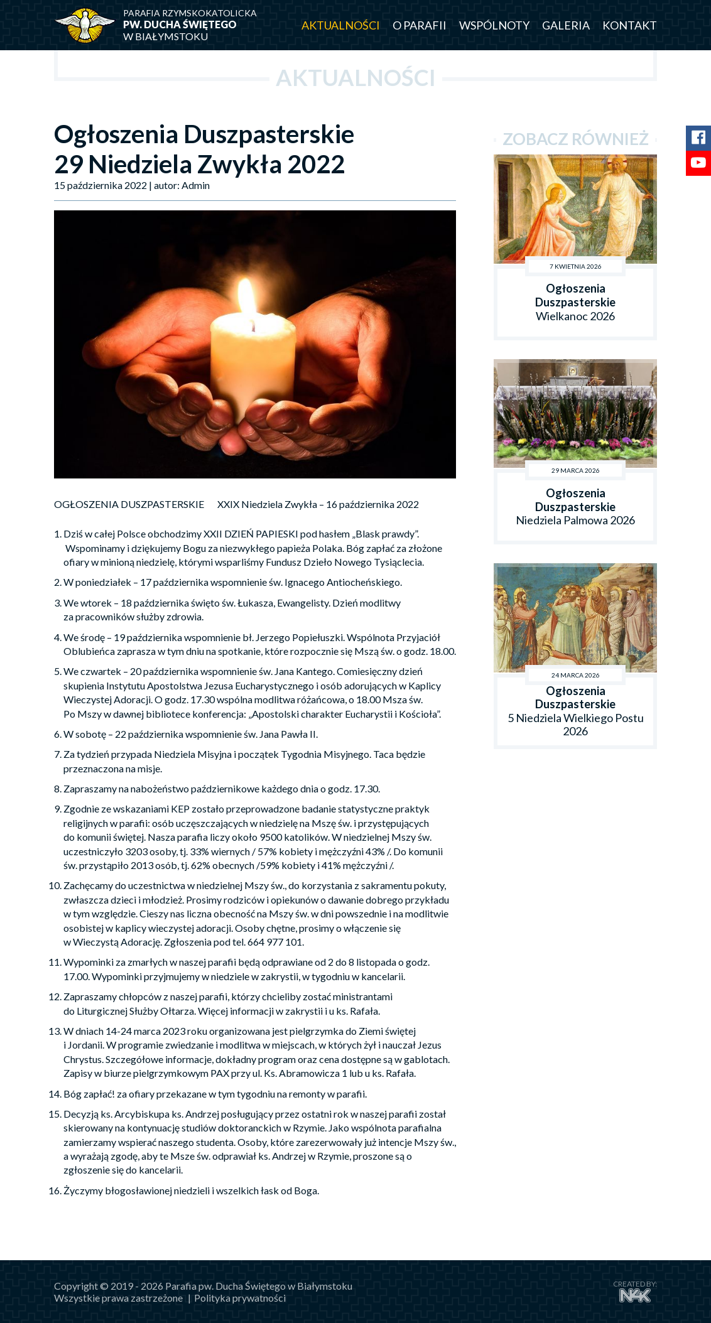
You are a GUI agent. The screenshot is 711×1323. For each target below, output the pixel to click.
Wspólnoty (494, 25)
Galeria (566, 25)
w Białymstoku (198, 25)
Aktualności (340, 25)
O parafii (420, 25)
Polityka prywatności (240, 1298)
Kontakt (629, 25)
